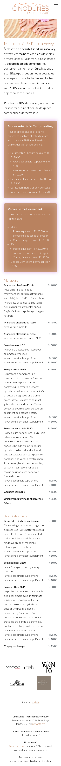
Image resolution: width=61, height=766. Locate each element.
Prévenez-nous (16, 746)
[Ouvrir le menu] (56, 4)
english (35, 702)
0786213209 (38, 724)
